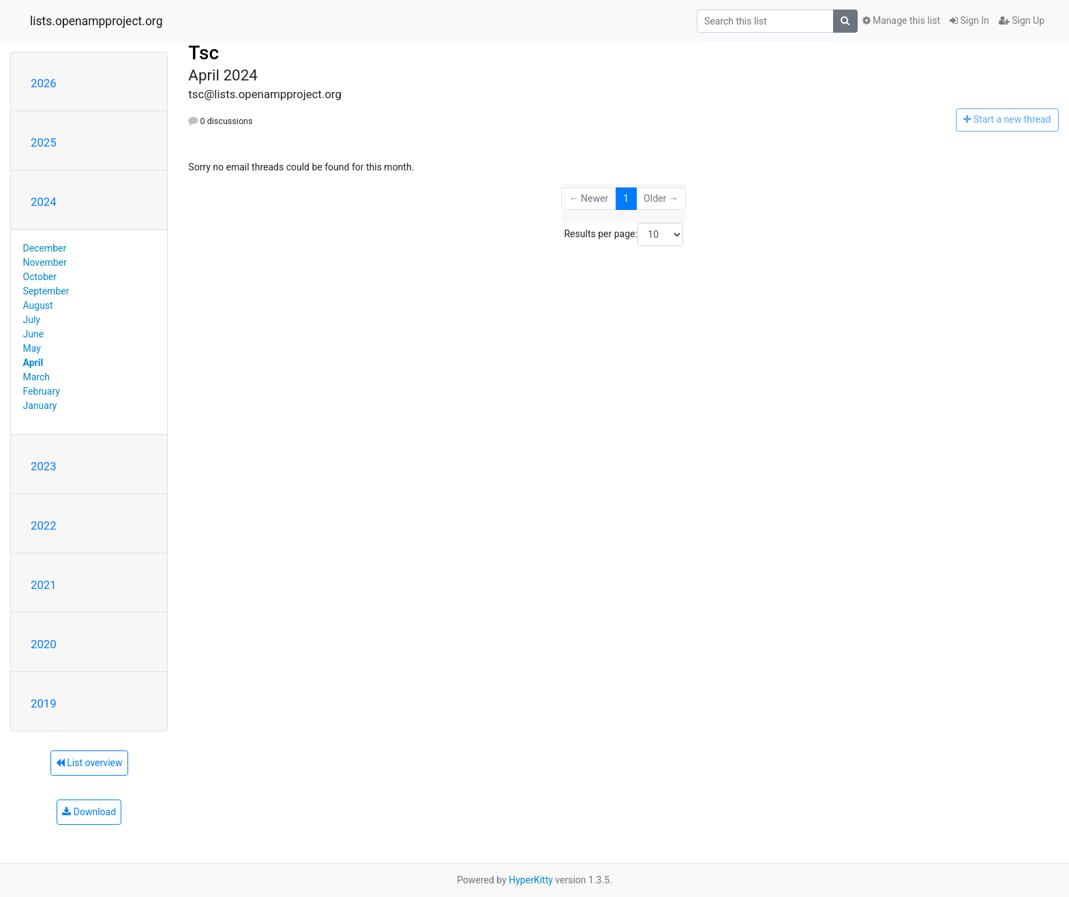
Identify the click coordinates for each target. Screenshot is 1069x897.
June (33, 334)
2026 (44, 83)
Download (89, 811)
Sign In (969, 20)
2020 (44, 644)
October (40, 276)
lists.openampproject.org (96, 21)
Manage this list (901, 20)
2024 (44, 202)
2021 (44, 585)
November (45, 262)
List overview (89, 762)
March (36, 376)
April (33, 362)
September (46, 291)
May (32, 348)
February (41, 391)
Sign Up (1021, 20)
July (31, 319)
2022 (44, 525)
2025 (44, 142)
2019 (44, 703)
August (38, 305)
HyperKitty (531, 880)
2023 (44, 466)
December (45, 248)
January (40, 405)
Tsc (203, 53)
